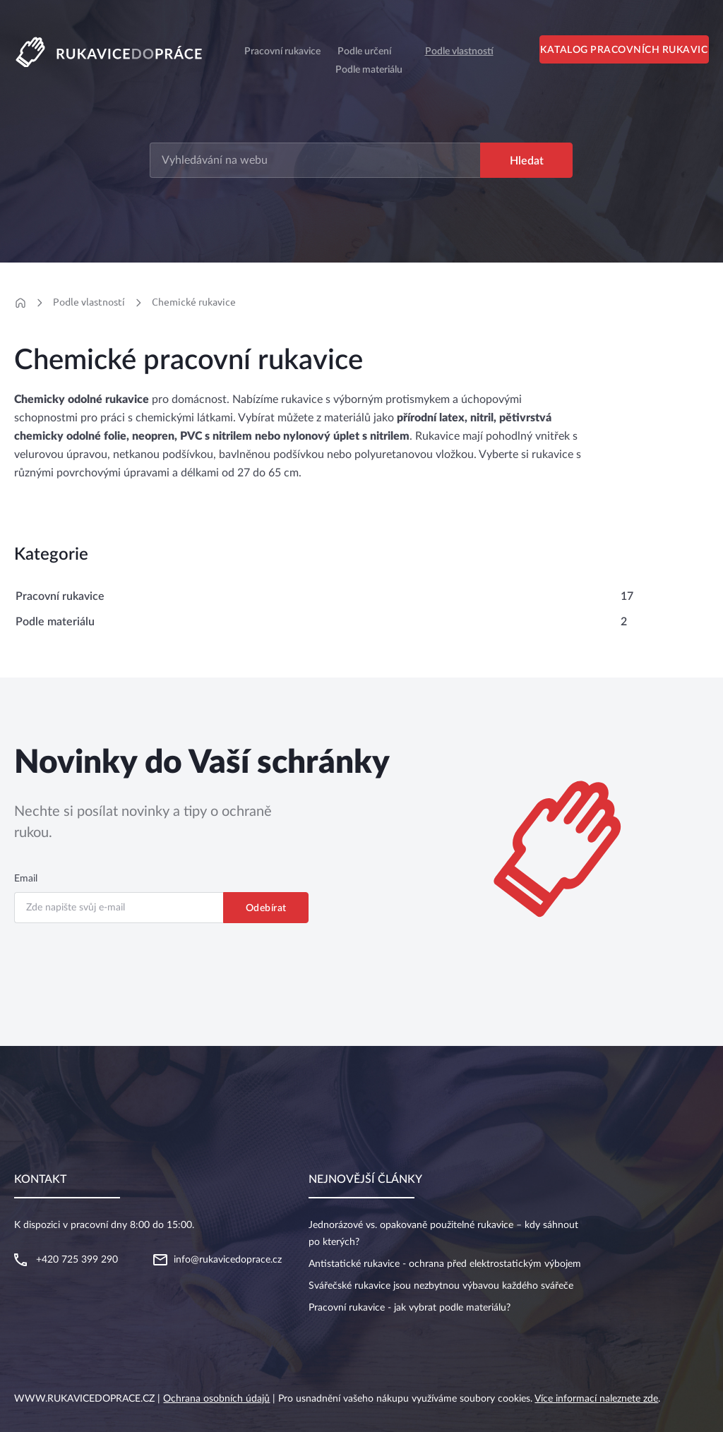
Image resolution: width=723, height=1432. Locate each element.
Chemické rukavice (194, 302)
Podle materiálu (368, 70)
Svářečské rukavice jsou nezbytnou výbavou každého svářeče (441, 1286)
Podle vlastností (459, 51)
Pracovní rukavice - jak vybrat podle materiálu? (409, 1308)
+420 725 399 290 (77, 1260)
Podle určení (364, 51)
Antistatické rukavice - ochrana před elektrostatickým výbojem (445, 1264)
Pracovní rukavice (60, 596)
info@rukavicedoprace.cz (228, 1260)
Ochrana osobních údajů (216, 1399)
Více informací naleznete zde (596, 1399)
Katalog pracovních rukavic (623, 50)
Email (25, 879)
